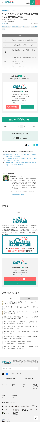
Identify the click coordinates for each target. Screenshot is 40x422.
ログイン (27, 107)
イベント (25, 386)
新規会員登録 (12, 107)
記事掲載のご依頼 (10, 378)
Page (5, 40)
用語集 (3, 396)
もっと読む (6, 166)
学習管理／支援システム (16, 26)
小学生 (3, 29)
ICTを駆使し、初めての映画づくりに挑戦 (22, 45)
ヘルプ (8, 419)
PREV (5, 126)
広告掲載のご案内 (29, 378)
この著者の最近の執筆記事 (17, 194)
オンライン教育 (34, 26)
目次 (28, 35)
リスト (29, 145)
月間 (29, 298)
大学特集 (14, 396)
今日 (11, 298)
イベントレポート (26, 26)
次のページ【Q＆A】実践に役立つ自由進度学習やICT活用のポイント (20, 119)
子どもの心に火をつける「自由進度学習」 (22, 40)
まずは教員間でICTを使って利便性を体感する (23, 50)
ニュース (4, 386)
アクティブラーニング (6, 26)
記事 (14, 385)
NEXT (35, 126)
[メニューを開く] (2, 2)
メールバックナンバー (20, 103)
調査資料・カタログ (35, 387)
